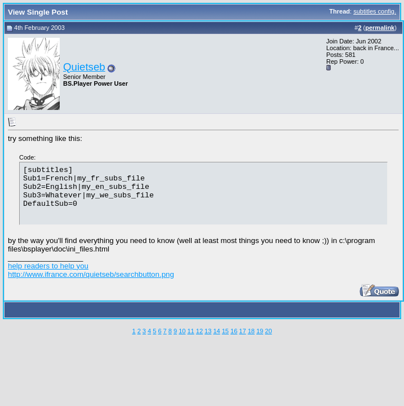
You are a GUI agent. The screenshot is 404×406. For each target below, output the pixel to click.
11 (190, 331)
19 (259, 331)
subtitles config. (374, 11)
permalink (379, 27)
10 (182, 331)
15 (225, 331)
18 (251, 331)
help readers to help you (48, 266)
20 (268, 331)
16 (233, 331)
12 (199, 331)
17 (242, 331)
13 (208, 331)
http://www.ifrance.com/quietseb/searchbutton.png (91, 274)
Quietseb (84, 67)
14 (216, 331)
